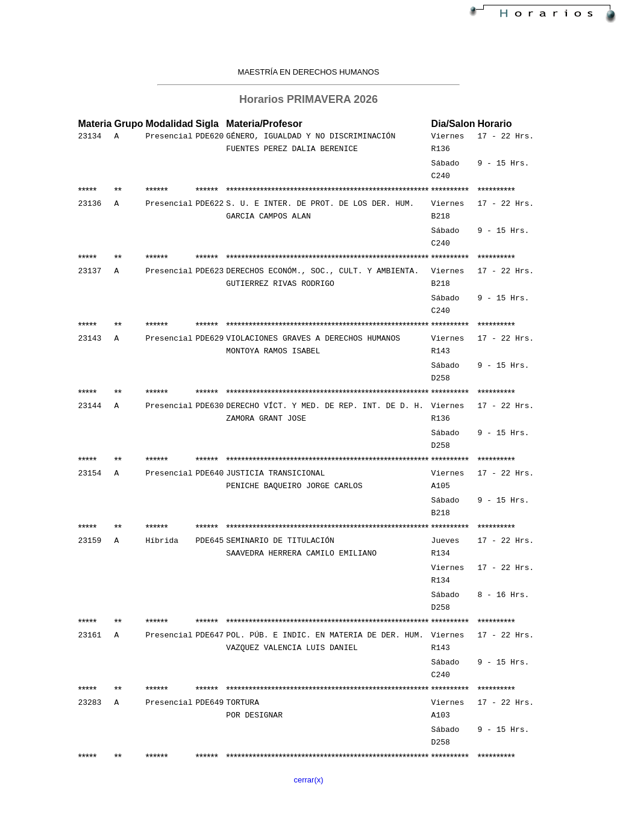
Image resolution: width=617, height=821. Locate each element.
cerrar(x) (308, 814)
